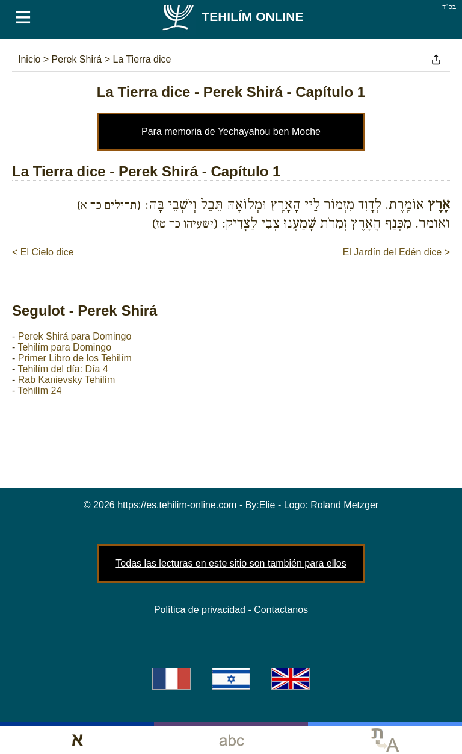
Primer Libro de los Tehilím (75, 358)
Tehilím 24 (39, 390)
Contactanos (281, 610)
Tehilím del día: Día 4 (62, 369)
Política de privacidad (199, 610)
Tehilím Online (232, 16)
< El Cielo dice (43, 252)
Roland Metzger (344, 505)
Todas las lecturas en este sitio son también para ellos (231, 563)
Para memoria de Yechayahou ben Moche (231, 131)
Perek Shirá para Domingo (75, 336)
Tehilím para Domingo (64, 347)
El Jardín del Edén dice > (396, 252)
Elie (267, 505)
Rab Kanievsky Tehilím (67, 380)
